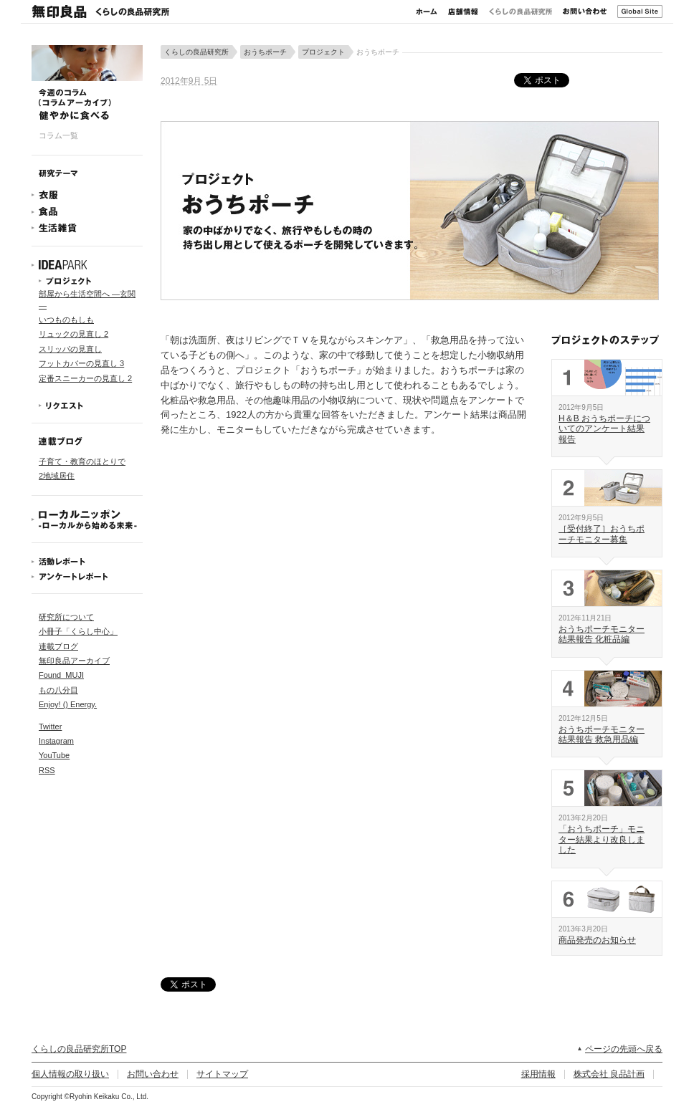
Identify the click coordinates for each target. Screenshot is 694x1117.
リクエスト (87, 406)
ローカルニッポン (87, 519)
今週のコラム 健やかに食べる (87, 82)
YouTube (54, 755)
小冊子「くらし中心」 (78, 631)
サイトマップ (222, 1074)
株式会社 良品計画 (609, 1074)
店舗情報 (463, 11)
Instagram (56, 741)
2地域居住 (57, 475)
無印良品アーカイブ (74, 660)
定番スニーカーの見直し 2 (85, 378)
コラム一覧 (58, 135)
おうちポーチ (265, 52)
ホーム (426, 11)
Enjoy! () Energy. (68, 704)
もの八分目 (58, 690)
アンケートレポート (87, 576)
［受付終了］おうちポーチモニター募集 (601, 534)
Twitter (50, 726)
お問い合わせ (585, 11)
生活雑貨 (87, 228)
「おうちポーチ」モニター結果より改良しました (601, 839)
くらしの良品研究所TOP (79, 1049)
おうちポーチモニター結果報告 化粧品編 (601, 634)
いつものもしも (66, 319)
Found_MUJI (61, 675)
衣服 (87, 195)
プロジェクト (87, 281)
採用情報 (538, 1074)
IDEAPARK (87, 265)
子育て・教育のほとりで (82, 461)
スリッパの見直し (70, 349)
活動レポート (87, 561)
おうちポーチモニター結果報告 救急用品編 (601, 734)
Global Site (639, 11)
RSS (47, 770)
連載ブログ (58, 646)
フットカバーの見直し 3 (81, 363)
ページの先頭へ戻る (623, 1049)
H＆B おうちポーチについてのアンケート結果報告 (604, 428)
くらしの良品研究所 (520, 11)
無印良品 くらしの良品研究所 (100, 11)
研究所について (66, 617)
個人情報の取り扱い (70, 1074)
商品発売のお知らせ (597, 940)
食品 (87, 211)
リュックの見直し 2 (73, 334)
